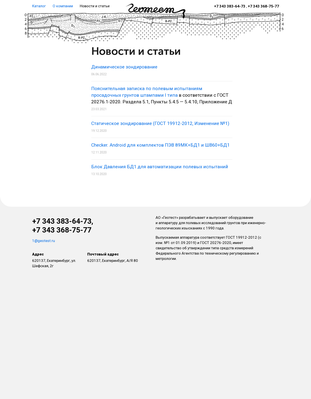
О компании (63, 6)
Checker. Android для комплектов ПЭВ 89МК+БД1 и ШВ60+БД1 (160, 145)
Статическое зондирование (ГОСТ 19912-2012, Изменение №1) (160, 123)
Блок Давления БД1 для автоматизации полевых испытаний (159, 166)
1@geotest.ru (43, 240)
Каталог (39, 6)
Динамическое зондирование (124, 67)
